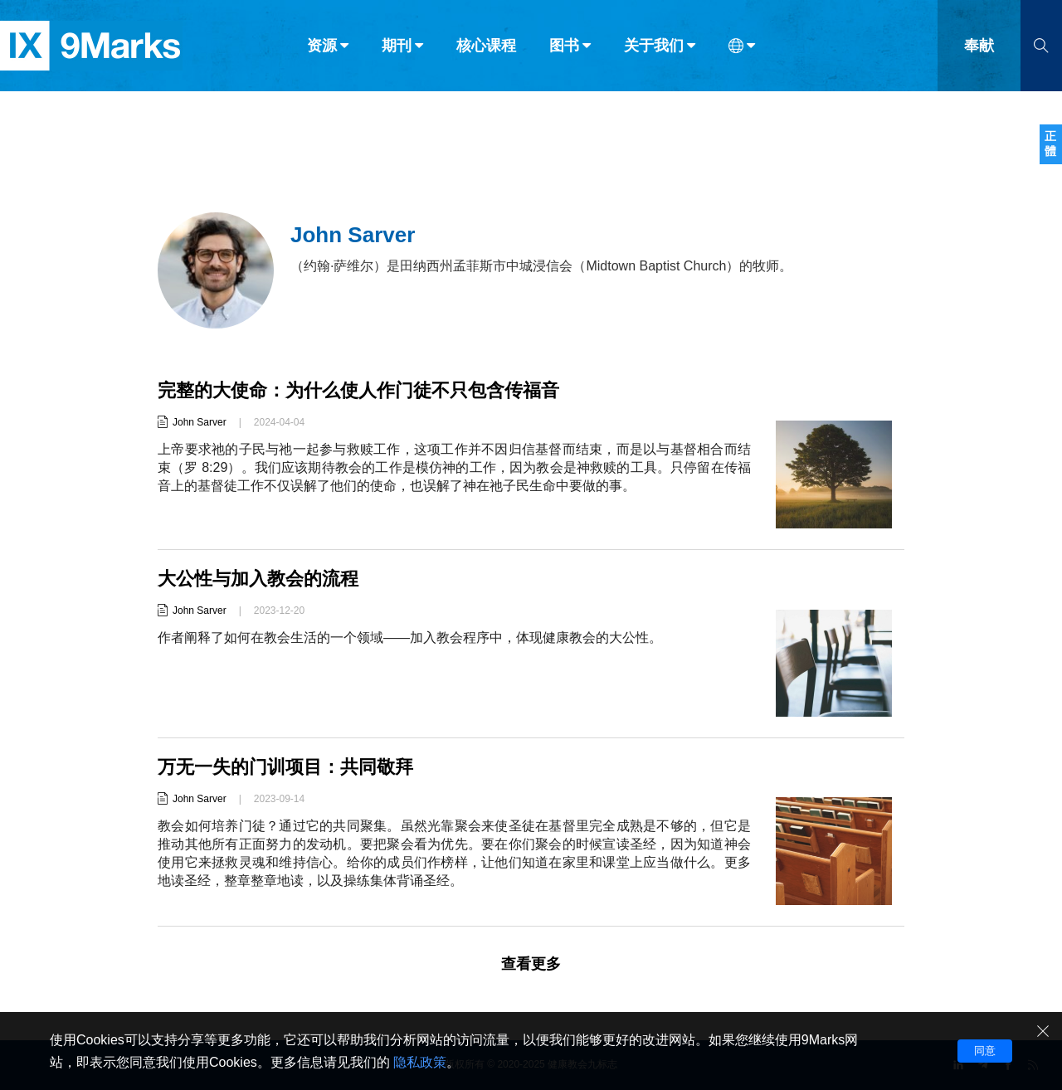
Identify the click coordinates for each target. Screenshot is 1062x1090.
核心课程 (486, 48)
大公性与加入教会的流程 (258, 578)
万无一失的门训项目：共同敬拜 (285, 767)
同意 (985, 1050)
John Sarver (200, 422)
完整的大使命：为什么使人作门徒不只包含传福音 (358, 390)
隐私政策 (419, 1062)
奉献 (979, 48)
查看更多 (531, 964)
